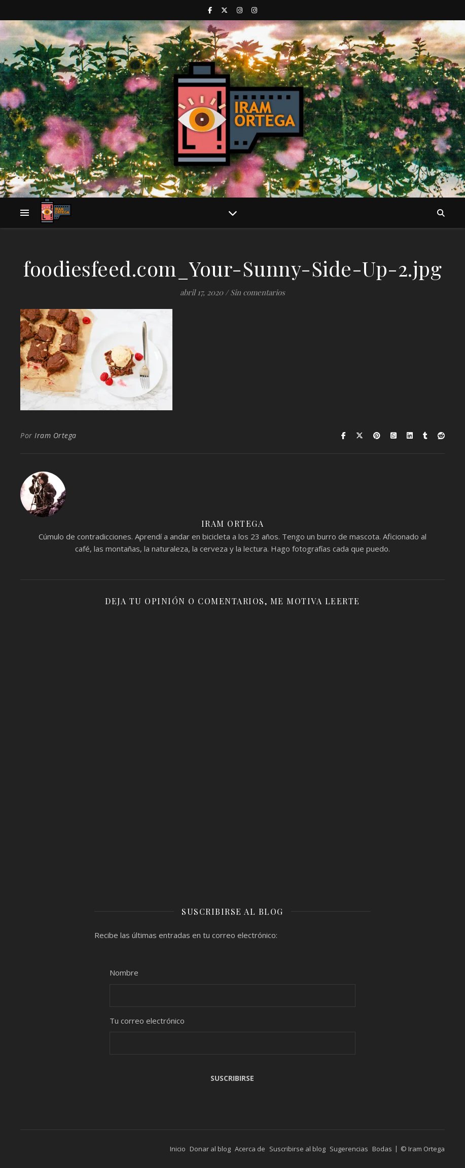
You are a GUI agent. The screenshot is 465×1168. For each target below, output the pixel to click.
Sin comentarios (257, 292)
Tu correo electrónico (147, 1021)
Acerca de (250, 1148)
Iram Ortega (55, 435)
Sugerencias (349, 1148)
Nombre (124, 972)
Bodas (382, 1148)
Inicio (178, 1148)
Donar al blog (210, 1148)
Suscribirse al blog (297, 1148)
